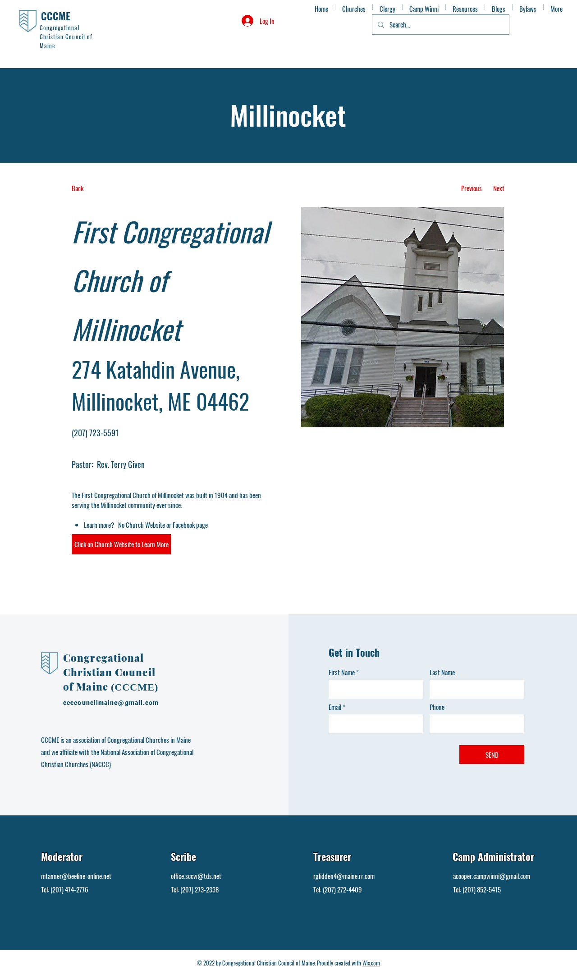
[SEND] (491, 754)
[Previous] (471, 188)
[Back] (105, 188)
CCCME (56, 16)
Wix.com (371, 962)
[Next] (498, 188)
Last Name (442, 672)
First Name (342, 672)
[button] (121, 544)
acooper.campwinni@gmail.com (491, 876)
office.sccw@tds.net (196, 876)
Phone (437, 707)
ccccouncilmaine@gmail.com (111, 702)
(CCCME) (134, 687)
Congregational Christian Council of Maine (109, 672)
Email (335, 707)
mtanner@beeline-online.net (76, 876)
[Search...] (439, 24)
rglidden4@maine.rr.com (344, 876)
